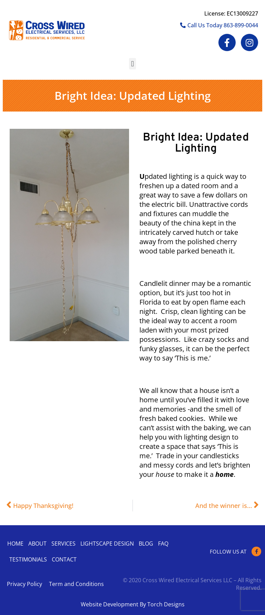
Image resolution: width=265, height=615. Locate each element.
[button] (132, 63)
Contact (64, 559)
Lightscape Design (107, 543)
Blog (146, 543)
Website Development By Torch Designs (133, 604)
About (37, 543)
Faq (163, 543)
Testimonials (28, 559)
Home (15, 543)
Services (63, 543)
